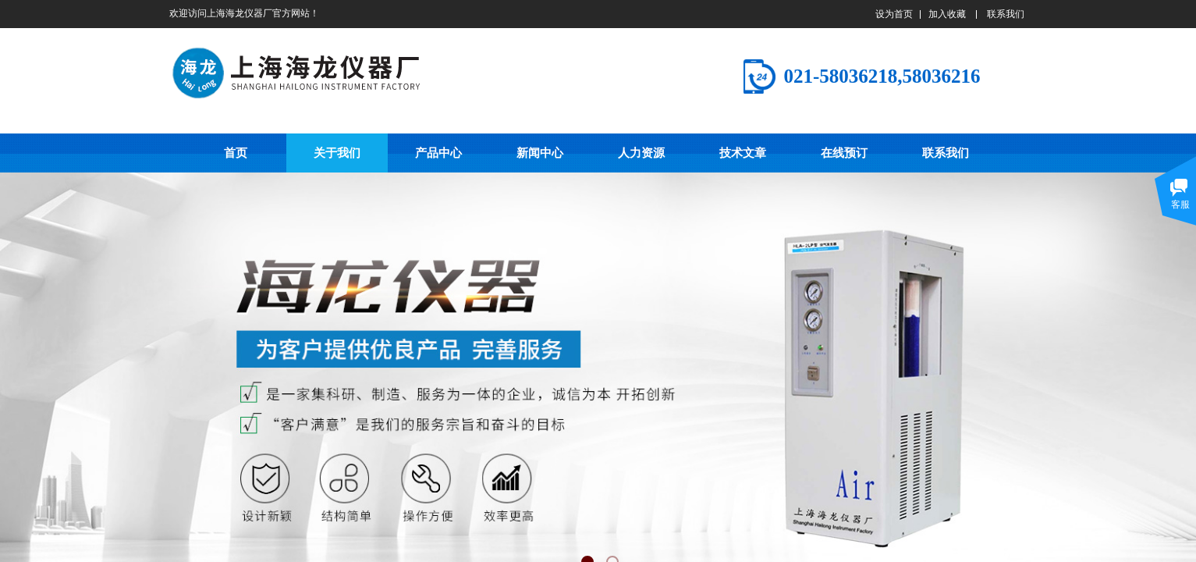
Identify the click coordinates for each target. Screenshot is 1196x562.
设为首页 (894, 14)
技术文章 (742, 153)
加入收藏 (947, 14)
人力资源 (641, 153)
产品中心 (438, 153)
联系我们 (945, 153)
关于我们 (337, 153)
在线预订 (844, 153)
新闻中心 (539, 153)
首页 (235, 153)
